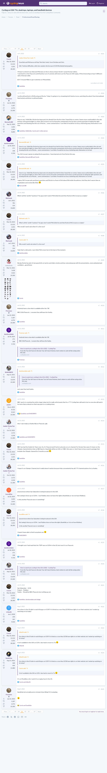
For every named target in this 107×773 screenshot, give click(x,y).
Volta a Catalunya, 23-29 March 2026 (89, 145)
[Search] (57, 3)
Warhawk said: (23, 233)
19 (15, 48)
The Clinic (81, 227)
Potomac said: (23, 348)
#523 (70, 645)
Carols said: (22, 255)
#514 (70, 436)
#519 (70, 559)
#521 (70, 602)
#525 (70, 706)
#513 (70, 414)
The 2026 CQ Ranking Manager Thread (90, 193)
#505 (70, 173)
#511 (70, 344)
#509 (70, 275)
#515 (70, 459)
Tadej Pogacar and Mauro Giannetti (89, 224)
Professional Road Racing (85, 120)
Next (39, 49)
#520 (70, 580)
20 (19, 48)
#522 (70, 623)
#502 (70, 97)
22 (25, 48)
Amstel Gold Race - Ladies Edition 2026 (90, 216)
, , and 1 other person (34, 134)
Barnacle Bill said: (24, 146)
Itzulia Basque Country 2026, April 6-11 (90, 124)
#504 (70, 142)
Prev (5, 49)
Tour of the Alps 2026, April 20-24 (89, 241)
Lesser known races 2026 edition (88, 208)
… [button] (12, 48)
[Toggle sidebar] (103, 11)
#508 (70, 250)
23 (29, 48)
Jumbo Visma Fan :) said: (26, 58)
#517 (70, 504)
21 (22, 48)
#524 (70, 669)
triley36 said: (23, 649)
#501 (70, 54)
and (29, 428)
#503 (70, 120)
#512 (70, 382)
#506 (70, 208)
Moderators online (82, 250)
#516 (70, 480)
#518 (70, 525)
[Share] (66, 54)
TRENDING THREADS (81, 108)
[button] (4, 3)
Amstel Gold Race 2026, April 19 (88, 178)
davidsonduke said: (25, 386)
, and (29, 166)
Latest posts (79, 188)
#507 (70, 229)
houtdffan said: (23, 529)
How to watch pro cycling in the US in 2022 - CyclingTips (38, 363)
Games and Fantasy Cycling (86, 196)
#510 (70, 320)
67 (35, 48)
